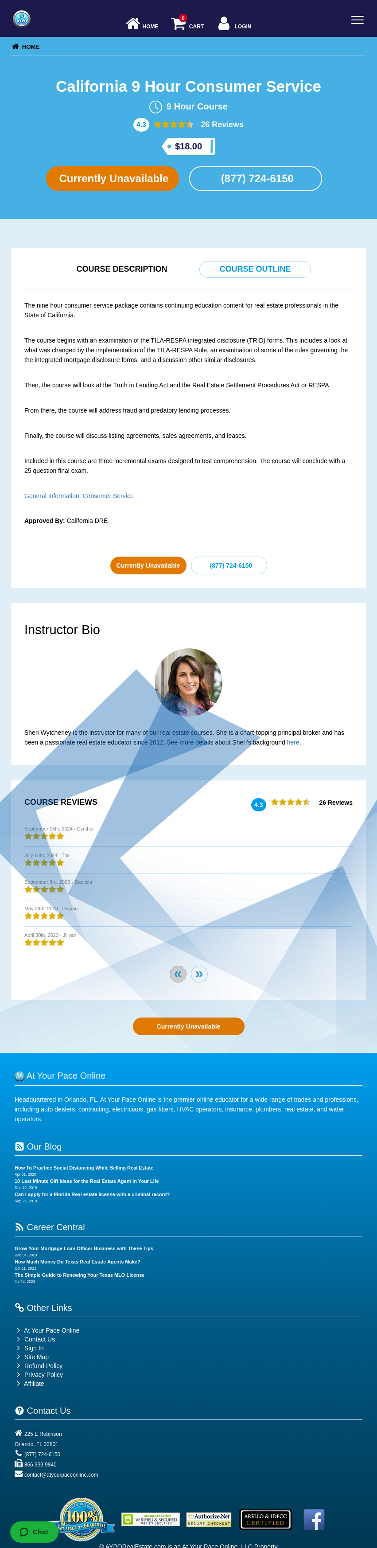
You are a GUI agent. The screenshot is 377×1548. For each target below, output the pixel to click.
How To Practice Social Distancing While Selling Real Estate (84, 1167)
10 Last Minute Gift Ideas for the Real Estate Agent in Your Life (87, 1181)
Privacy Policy (43, 1374)
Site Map (32, 1357)
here (293, 742)
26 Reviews (221, 124)
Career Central (50, 1227)
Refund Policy (43, 1365)
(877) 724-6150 (256, 178)
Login (233, 24)
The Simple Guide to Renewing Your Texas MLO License (79, 1275)
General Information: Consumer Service (79, 495)
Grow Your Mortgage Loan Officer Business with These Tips (84, 1248)
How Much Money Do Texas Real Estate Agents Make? (77, 1261)
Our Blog (38, 1146)
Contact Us (35, 1339)
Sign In (29, 1348)
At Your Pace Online (47, 1330)
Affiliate (29, 1383)
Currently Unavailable (112, 178)
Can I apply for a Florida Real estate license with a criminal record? (92, 1194)
